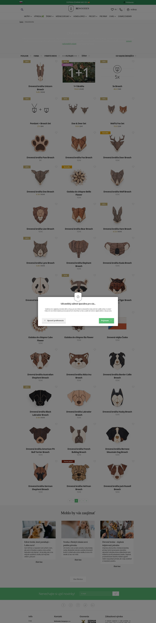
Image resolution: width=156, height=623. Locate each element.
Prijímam (106, 320)
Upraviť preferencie (54, 320)
